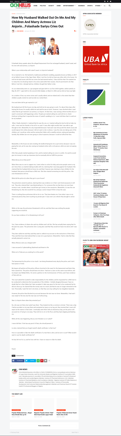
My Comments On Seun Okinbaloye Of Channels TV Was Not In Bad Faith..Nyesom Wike (100, 135)
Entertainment (68, 5)
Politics (43, 5)
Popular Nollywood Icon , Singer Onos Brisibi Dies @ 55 (22, 414)
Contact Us (24, 1)
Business (81, 5)
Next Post (75, 432)
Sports (90, 5)
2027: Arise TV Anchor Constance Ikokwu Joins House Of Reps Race (100, 195)
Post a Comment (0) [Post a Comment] (44, 425)
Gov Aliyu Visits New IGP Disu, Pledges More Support (100, 171)
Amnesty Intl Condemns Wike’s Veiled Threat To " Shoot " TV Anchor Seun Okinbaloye (100, 147)
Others (97, 5)
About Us (17, 1)
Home (11, 1)
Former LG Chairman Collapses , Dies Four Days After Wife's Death (101, 215)
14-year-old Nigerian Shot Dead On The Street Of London (101, 205)
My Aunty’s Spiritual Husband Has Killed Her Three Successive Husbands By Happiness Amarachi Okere (100, 183)
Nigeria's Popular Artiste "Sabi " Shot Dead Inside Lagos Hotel (44, 414)
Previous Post (15, 432)
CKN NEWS (23, 369)
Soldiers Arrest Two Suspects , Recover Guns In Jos (100, 124)
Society (51, 5)
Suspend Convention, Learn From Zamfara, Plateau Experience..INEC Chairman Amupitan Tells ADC (101, 159)
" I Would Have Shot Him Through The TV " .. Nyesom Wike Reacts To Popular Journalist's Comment (100, 226)
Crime (59, 5)
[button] (105, 6)
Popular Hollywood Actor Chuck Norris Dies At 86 (67, 414)
